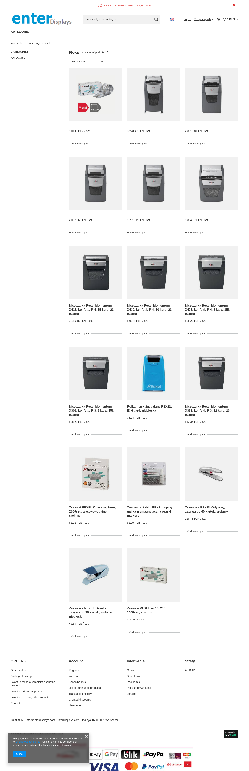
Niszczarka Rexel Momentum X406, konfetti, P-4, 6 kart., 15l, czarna (207, 309)
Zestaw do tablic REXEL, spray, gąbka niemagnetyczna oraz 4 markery (150, 511)
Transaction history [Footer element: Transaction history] (80, 693)
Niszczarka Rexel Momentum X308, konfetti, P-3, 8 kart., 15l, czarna (91, 410)
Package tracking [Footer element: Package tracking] (21, 676)
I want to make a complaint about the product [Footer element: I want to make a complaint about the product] (33, 683)
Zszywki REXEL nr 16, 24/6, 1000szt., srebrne (147, 610)
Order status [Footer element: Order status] (18, 670)
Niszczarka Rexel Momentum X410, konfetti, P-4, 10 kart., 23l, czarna (150, 309)
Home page (33, 43)
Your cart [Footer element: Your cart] (74, 676)
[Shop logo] (42, 19)
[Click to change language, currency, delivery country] (174, 19)
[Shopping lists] (203, 19)
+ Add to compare (79, 143)
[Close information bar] (234, 5)
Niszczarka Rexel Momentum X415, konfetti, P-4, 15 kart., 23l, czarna (92, 309)
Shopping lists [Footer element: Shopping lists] (77, 681)
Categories (20, 51)
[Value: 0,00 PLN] (227, 19)
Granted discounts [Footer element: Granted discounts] (80, 699)
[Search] (156, 19)
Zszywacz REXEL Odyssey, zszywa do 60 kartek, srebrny (206, 509)
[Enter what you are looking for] (121, 19)
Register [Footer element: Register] (74, 670)
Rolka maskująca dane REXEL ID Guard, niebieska (149, 408)
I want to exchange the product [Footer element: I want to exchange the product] (29, 697)
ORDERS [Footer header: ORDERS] (18, 661)
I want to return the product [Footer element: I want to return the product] (27, 691)
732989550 (17, 720)
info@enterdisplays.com (40, 720)
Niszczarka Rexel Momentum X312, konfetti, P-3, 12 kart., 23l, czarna (208, 410)
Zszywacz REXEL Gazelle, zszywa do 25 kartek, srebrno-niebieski (91, 612)
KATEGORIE (20, 31)
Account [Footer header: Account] (76, 661)
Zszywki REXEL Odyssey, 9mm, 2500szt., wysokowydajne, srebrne (92, 511)
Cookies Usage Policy (27, 741)
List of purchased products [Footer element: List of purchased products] (85, 687)
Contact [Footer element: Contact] (15, 703)
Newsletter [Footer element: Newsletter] (75, 705)
